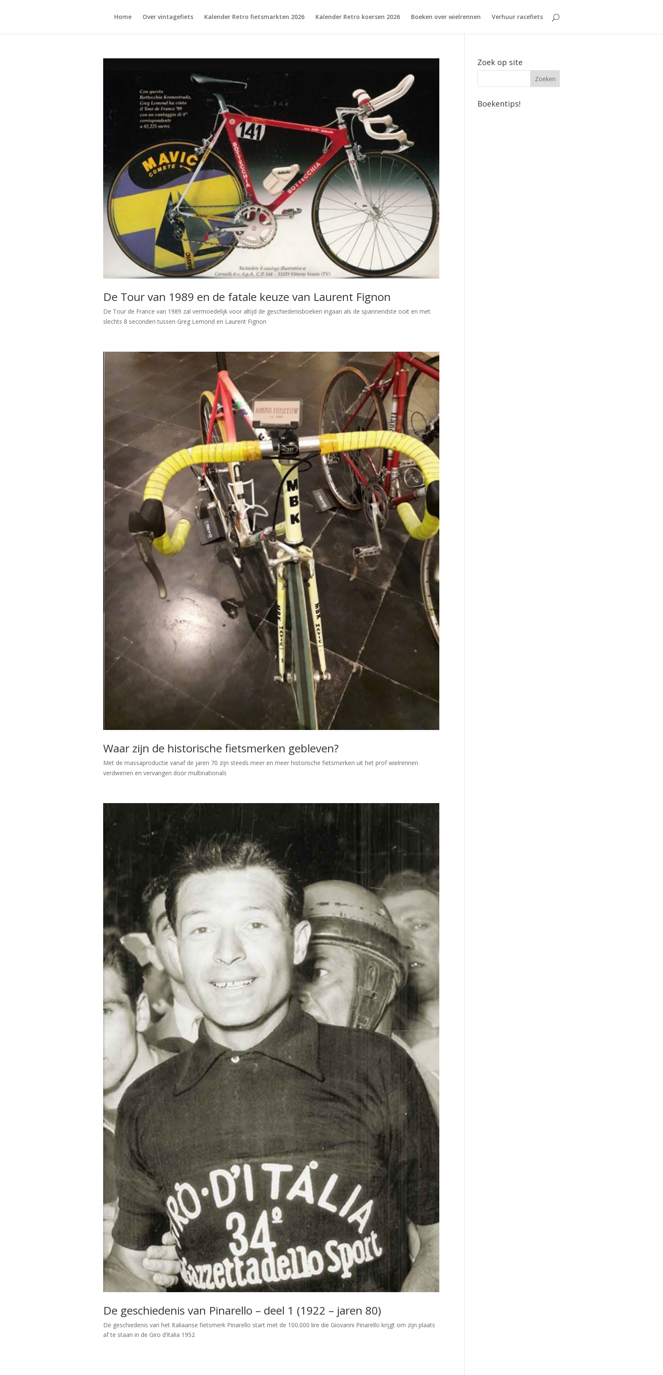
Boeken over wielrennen (446, 17)
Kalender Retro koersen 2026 (357, 17)
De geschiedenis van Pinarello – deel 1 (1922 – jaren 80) (242, 1310)
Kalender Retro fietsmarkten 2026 (254, 17)
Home (123, 17)
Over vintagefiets (167, 17)
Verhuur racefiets (517, 17)
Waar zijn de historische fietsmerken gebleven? (221, 748)
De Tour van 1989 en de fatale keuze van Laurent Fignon (247, 296)
